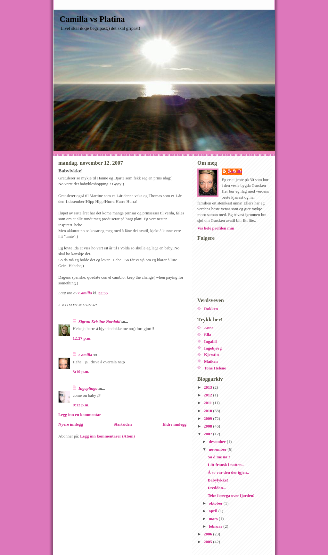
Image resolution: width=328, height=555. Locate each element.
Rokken (211, 308)
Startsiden (123, 424)
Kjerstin (211, 354)
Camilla (85, 354)
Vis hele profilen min (215, 228)
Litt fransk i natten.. (225, 464)
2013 (208, 387)
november (218, 449)
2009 (208, 418)
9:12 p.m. (81, 405)
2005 (208, 541)
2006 (208, 534)
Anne (209, 327)
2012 (208, 395)
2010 (208, 410)
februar (216, 526)
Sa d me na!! (219, 457)
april (213, 510)
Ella (207, 334)
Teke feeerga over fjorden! (231, 495)
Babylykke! (218, 480)
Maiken (211, 361)
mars (214, 518)
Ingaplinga (87, 388)
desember (218, 441)
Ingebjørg (213, 348)
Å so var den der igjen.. (228, 472)
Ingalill (210, 341)
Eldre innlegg (174, 424)
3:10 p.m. (81, 371)
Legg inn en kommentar (79, 414)
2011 (208, 402)
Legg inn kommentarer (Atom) (107, 436)
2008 (208, 426)
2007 (208, 433)
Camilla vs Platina (92, 19)
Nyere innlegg (70, 424)
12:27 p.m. (82, 338)
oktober (216, 503)
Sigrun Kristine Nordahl (99, 321)
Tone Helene (215, 368)
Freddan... (217, 487)
